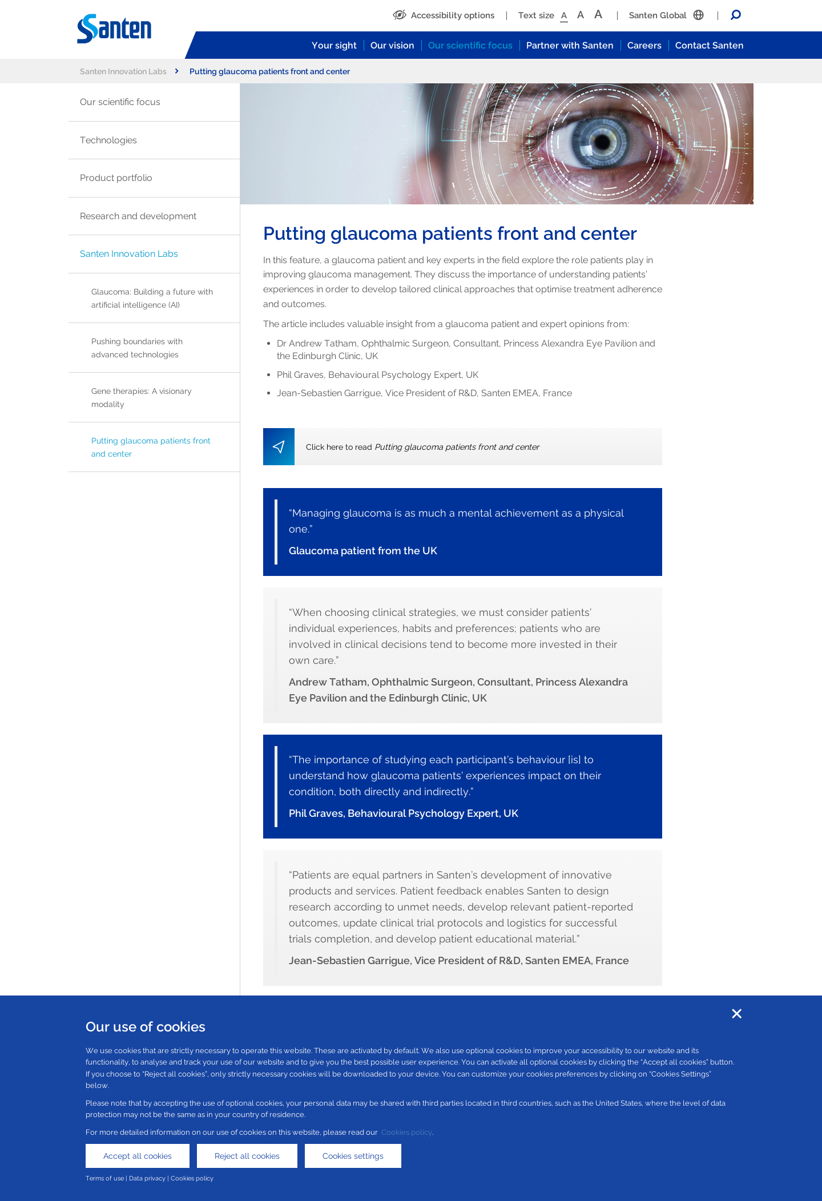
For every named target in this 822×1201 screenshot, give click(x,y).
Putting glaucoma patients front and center (151, 447)
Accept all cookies (137, 1155)
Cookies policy (406, 1132)
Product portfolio (116, 177)
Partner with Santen (570, 45)
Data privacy (147, 1178)
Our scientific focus (470, 45)
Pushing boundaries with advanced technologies (137, 347)
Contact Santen (709, 45)
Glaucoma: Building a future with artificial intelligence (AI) (152, 298)
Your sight (334, 45)
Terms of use (105, 1178)
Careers (644, 45)
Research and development (138, 216)
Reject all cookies (247, 1155)
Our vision (392, 45)
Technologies (108, 140)
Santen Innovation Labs (129, 71)
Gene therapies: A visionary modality (141, 397)
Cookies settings (353, 1155)
